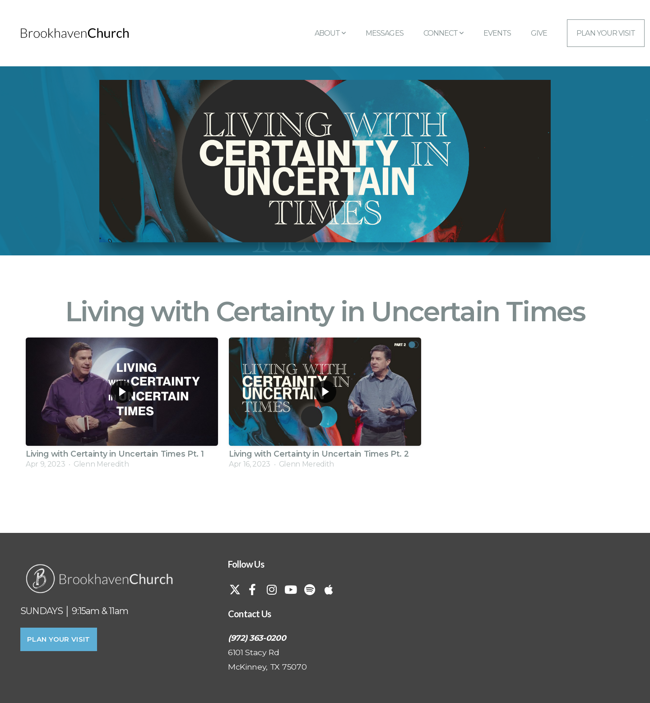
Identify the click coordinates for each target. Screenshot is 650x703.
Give (539, 33)
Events (497, 33)
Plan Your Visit (605, 33)
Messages (384, 33)
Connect (443, 33)
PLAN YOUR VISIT (58, 639)
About (330, 33)
